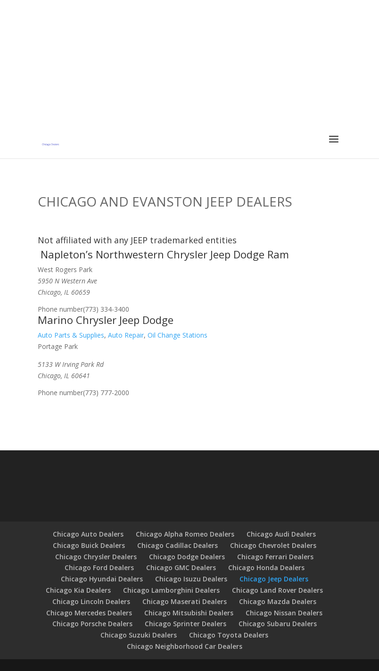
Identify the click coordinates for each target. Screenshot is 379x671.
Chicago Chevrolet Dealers (273, 545)
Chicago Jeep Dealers (273, 578)
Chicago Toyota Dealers (228, 634)
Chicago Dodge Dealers (187, 556)
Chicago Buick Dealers (89, 545)
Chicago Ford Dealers (99, 567)
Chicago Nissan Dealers (284, 612)
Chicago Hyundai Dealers (102, 578)
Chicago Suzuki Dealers (138, 634)
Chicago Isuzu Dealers (191, 578)
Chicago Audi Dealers (281, 534)
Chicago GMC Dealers (181, 567)
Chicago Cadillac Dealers (177, 545)
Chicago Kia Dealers (78, 590)
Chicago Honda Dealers (266, 567)
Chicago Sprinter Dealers (185, 623)
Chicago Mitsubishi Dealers (188, 612)
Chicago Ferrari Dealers (275, 556)
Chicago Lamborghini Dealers (171, 590)
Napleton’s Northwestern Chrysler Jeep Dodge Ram (165, 254)
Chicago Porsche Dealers (92, 623)
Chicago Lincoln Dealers (91, 601)
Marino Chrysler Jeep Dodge (105, 320)
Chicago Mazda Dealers (277, 601)
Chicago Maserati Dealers (184, 601)
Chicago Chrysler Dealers (96, 556)
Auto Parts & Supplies (71, 335)
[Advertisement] (189, 66)
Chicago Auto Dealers (88, 534)
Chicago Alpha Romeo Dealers (185, 534)
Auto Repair (126, 335)
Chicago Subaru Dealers (278, 623)
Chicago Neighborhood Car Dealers (184, 646)
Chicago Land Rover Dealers (277, 590)
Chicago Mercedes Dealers (89, 612)
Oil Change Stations (177, 335)
